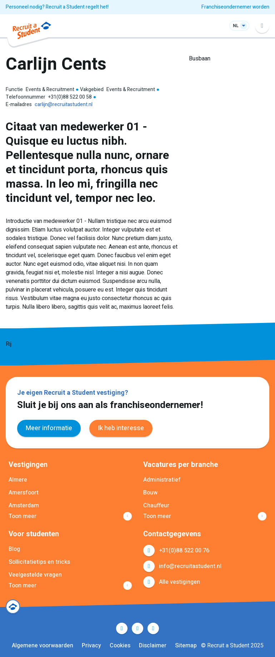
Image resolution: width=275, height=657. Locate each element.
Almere (18, 480)
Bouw (150, 492)
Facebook (122, 628)
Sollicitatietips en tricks (39, 562)
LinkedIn (137, 628)
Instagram (153, 628)
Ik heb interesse (121, 428)
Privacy (91, 645)
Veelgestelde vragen (35, 575)
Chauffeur (156, 505)
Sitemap (186, 645)
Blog (14, 549)
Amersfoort (24, 492)
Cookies (120, 645)
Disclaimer (152, 645)
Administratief (162, 480)
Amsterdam (24, 505)
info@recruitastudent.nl (190, 566)
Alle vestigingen (179, 582)
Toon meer (22, 516)
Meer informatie (49, 428)
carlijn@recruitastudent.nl (63, 104)
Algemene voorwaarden (42, 645)
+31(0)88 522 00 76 (184, 550)
